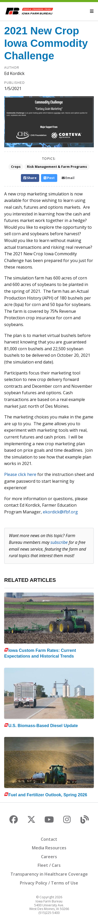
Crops (16, 166)
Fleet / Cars (49, 865)
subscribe (59, 542)
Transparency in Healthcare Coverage (49, 874)
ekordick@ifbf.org (60, 512)
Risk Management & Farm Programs (57, 166)
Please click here (20, 474)
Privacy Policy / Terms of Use (49, 883)
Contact (49, 839)
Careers (49, 857)
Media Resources (49, 848)
